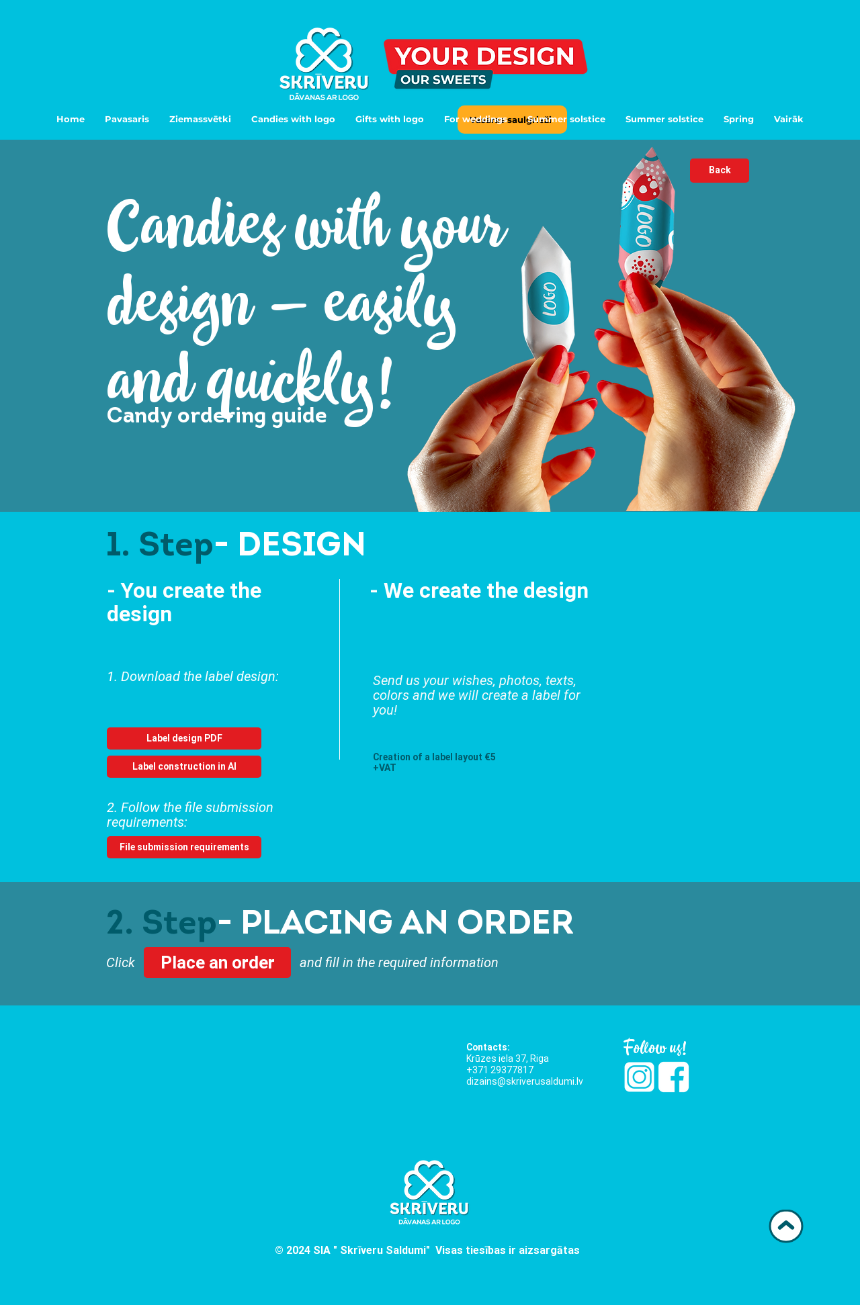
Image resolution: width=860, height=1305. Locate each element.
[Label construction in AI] (184, 767)
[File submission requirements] (184, 847)
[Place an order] (217, 962)
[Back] (719, 171)
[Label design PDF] (184, 738)
